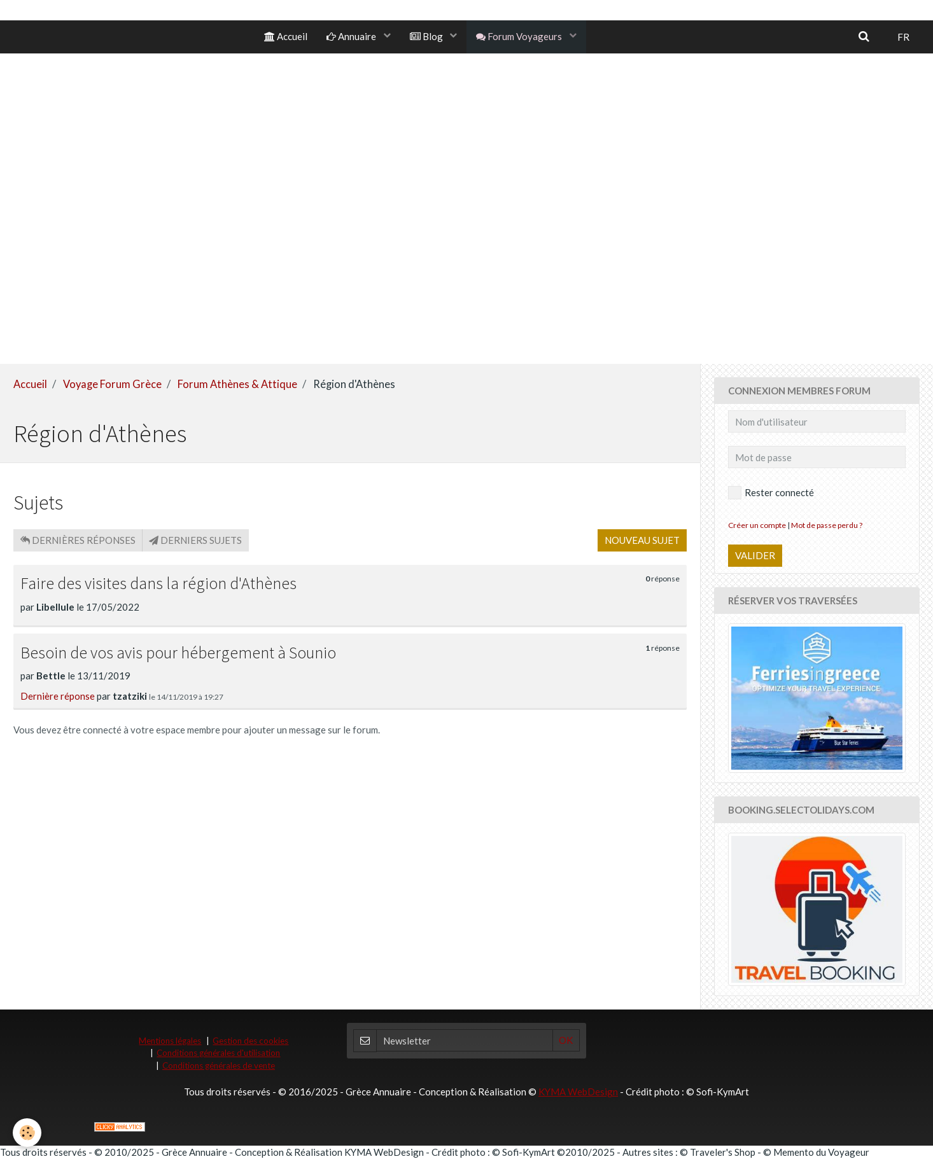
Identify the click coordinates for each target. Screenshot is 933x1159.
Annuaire (352, 36)
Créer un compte (757, 525)
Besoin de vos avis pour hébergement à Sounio (178, 652)
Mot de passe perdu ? (826, 525)
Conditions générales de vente (218, 1065)
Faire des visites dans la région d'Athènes (158, 583)
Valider (755, 555)
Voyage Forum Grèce (112, 384)
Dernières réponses (78, 540)
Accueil (285, 36)
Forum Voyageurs (520, 36)
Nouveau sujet (642, 540)
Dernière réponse (57, 696)
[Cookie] (27, 1132)
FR (903, 37)
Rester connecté (771, 492)
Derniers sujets (195, 540)
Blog (427, 36)
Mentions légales (170, 1041)
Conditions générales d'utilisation (218, 1053)
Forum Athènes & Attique (237, 384)
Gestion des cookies (250, 1041)
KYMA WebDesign (578, 1091)
